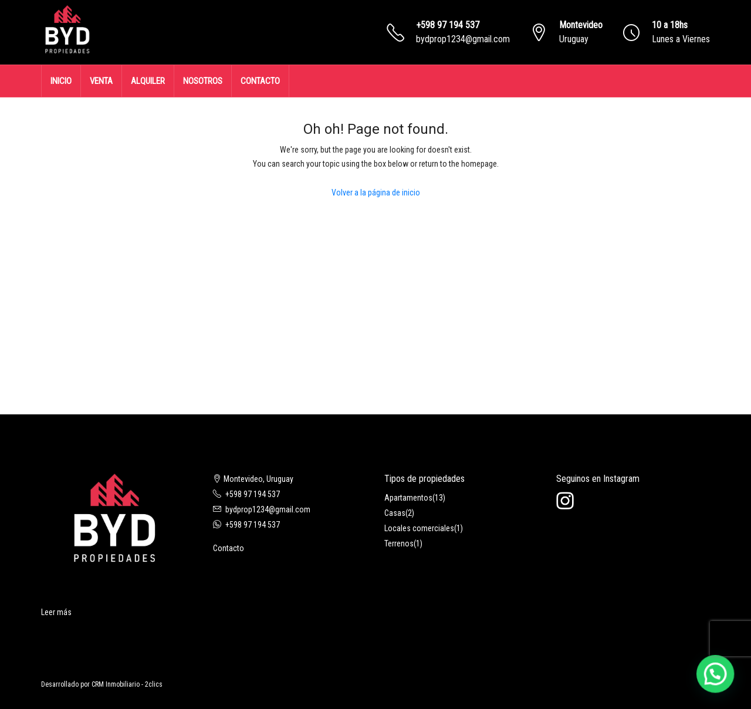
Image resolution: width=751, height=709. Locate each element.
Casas (394, 513)
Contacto (228, 548)
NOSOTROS (202, 81)
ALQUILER (148, 81)
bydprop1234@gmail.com (463, 39)
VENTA (101, 81)
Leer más (56, 612)
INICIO (61, 81)
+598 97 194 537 (447, 25)
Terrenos (399, 543)
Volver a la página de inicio (375, 192)
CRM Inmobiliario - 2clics (127, 684)
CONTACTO (260, 81)
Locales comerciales (419, 528)
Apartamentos (408, 497)
